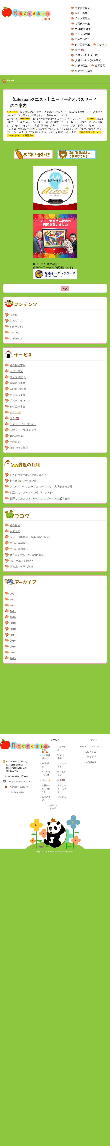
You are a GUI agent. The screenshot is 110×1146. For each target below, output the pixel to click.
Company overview (19, 787)
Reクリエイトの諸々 (22, 560)
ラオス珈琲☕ (82, 18)
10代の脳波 (81, 65)
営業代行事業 (82, 23)
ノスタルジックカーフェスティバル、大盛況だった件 (41, 486)
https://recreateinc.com (19, 781)
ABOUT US (16, 320)
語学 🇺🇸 (79, 49)
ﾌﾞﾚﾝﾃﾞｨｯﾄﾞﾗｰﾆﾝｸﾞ (85, 39)
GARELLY (16, 332)
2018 (13, 628)
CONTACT (16, 338)
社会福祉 (15, 525)
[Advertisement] (33, 700)
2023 (13, 599)
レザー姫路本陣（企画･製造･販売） (31, 537)
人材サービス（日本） (87, 55)
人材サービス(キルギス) (88, 60)
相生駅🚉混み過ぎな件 (23, 480)
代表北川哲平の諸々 (21, 566)
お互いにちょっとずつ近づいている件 (32, 492)
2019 (13, 622)
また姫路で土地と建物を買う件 (28, 474)
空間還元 (100, 65)
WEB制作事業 (82, 28)
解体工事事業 (82, 44)
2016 (13, 640)
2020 (13, 617)
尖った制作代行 (19, 548)
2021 (13, 611)
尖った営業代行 (19, 543)
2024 (13, 593)
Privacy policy (17, 792)
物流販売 (15, 531)
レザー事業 (81, 13)
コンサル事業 (82, 34)
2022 (13, 605)
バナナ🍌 (102, 44)
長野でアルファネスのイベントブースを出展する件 (40, 498)
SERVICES (16, 326)
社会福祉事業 (82, 7)
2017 (13, 634)
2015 (13, 646)
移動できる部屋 (83, 70)
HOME (14, 314)
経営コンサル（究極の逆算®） (28, 554)
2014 (13, 652)
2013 (13, 658)
